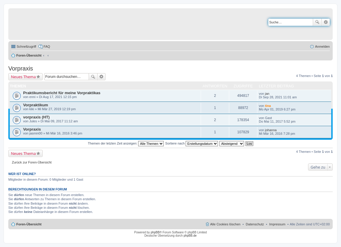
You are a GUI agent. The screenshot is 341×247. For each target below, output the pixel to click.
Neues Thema (23, 76)
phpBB (155, 232)
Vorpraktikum (35, 105)
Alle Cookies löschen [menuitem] (225, 224)
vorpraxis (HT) (36, 117)
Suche (317, 22)
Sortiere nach (191, 143)
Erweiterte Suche (326, 22)
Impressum (277, 224)
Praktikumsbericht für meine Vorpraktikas (62, 93)
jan (267, 93)
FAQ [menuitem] (47, 46)
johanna (271, 130)
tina (268, 106)
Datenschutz (255, 224)
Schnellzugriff (26, 46)
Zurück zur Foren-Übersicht (32, 162)
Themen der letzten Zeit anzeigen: (126, 143)
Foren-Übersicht (29, 55)
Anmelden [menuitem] (322, 46)
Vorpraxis (20, 68)
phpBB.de (190, 235)
